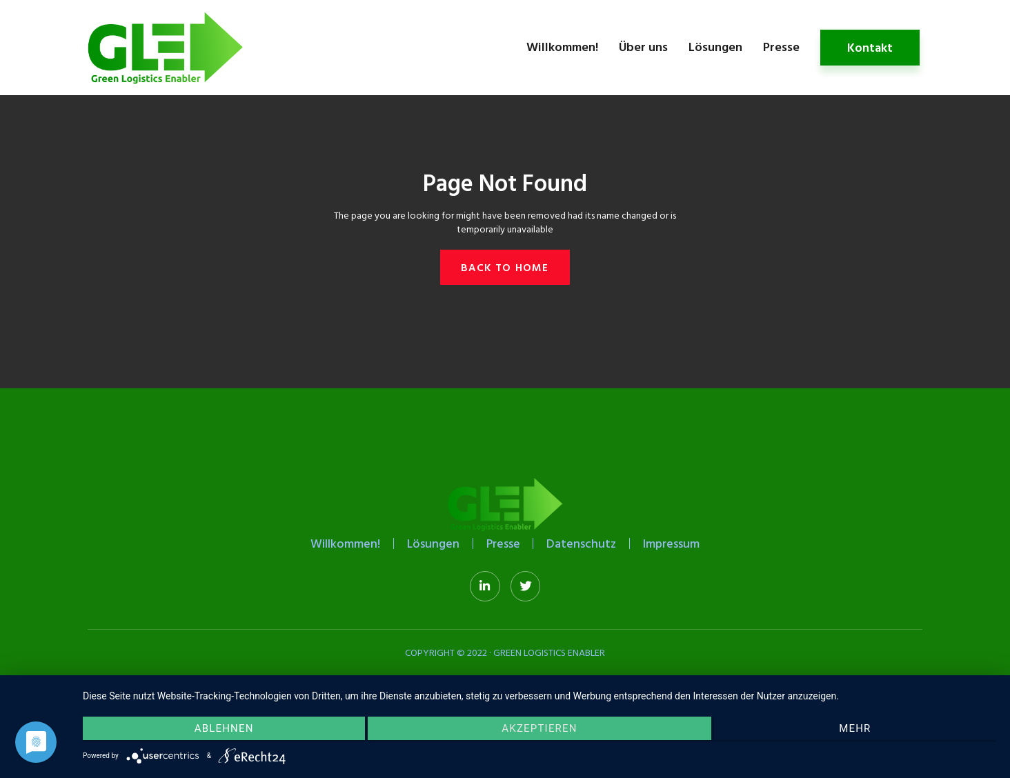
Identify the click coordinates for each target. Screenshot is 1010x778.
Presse (781, 46)
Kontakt (870, 47)
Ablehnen (218, 730)
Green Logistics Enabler (549, 653)
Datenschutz (583, 544)
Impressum (675, 544)
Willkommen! (562, 46)
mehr (859, 730)
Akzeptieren (539, 730)
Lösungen (715, 46)
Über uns (643, 46)
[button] (504, 268)
